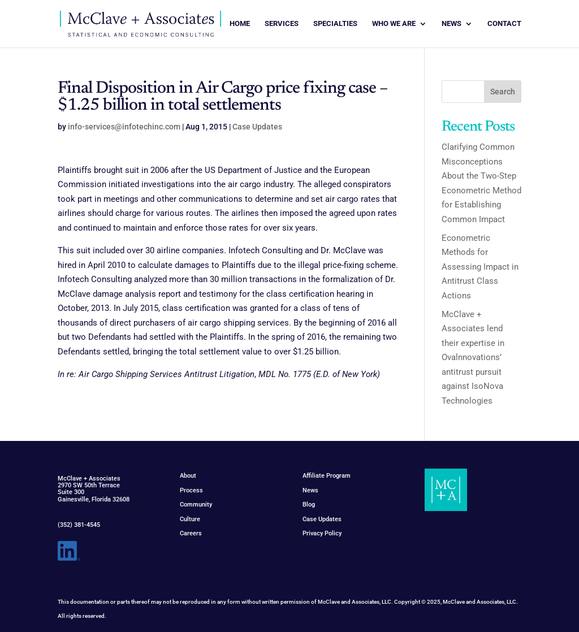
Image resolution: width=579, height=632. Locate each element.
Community (196, 504)
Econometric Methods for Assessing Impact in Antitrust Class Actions (480, 267)
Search (502, 91)
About (188, 475)
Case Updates (257, 126)
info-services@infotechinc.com (124, 126)
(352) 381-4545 (79, 525)
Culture (190, 519)
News (310, 490)
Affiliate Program (327, 475)
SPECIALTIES (335, 24)
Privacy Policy (322, 533)
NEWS (451, 24)
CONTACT (504, 24)
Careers (191, 533)
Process (191, 490)
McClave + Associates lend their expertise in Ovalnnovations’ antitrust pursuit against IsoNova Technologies (473, 357)
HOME (240, 24)
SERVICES (282, 24)
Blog (309, 504)
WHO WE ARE (394, 24)
